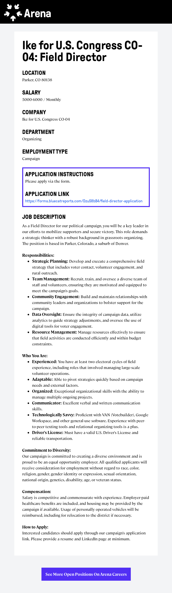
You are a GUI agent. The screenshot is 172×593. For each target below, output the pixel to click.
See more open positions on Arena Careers (86, 574)
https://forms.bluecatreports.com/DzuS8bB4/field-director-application (83, 201)
